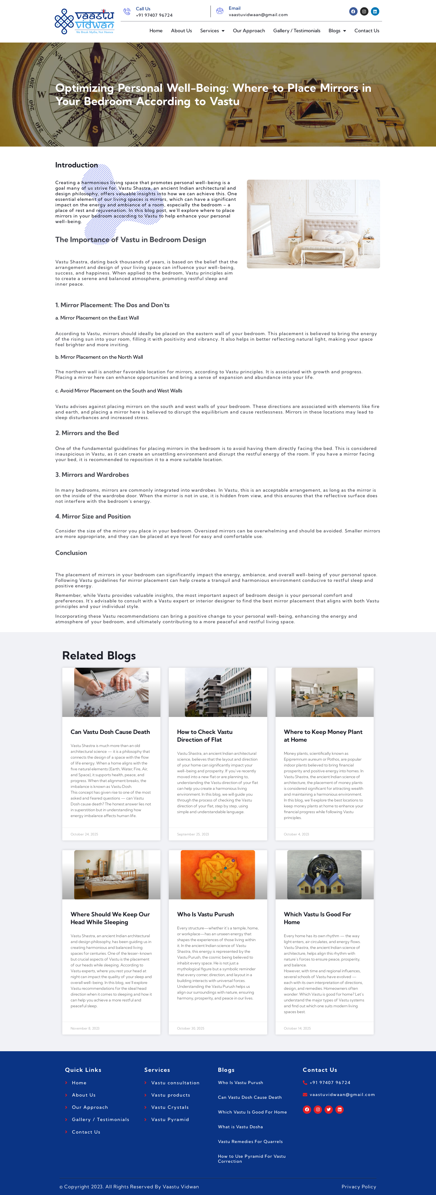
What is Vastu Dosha (240, 1126)
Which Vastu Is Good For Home (252, 1112)
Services (212, 31)
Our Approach (249, 30)
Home (156, 30)
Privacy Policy (359, 1186)
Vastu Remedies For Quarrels (250, 1141)
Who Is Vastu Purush (205, 914)
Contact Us (367, 30)
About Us (181, 30)
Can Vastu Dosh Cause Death (110, 731)
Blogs (337, 31)
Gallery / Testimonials (296, 30)
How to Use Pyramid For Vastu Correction (252, 1159)
